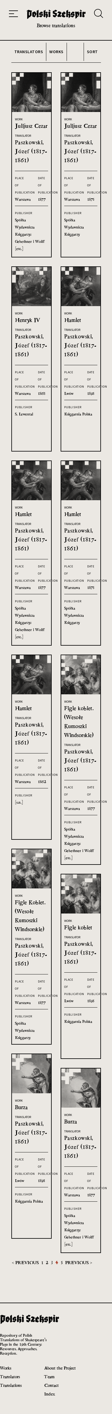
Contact (51, 1385)
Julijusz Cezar (31, 126)
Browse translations (56, 25)
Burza (21, 1107)
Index (49, 1394)
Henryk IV (27, 320)
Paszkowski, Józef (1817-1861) (31, 151)
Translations (11, 1385)
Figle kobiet (78, 927)
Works (5, 1368)
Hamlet (72, 320)
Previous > (78, 1262)
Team (49, 1376)
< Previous (26, 1262)
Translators (10, 1376)
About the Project (60, 1368)
